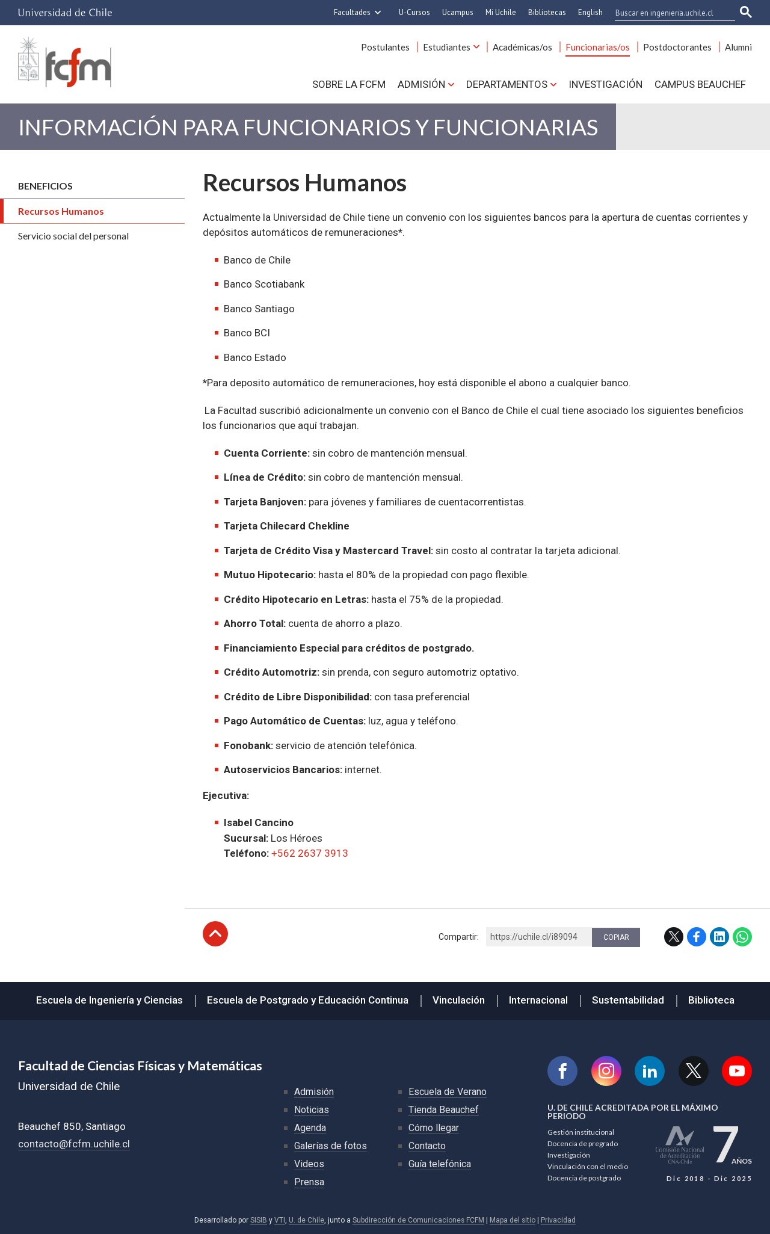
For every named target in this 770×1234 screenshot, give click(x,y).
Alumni (738, 47)
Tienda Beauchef (443, 1109)
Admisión (421, 84)
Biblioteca (711, 1000)
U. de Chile (306, 1220)
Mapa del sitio (512, 1220)
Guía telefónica (439, 1164)
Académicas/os (522, 47)
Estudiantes (446, 47)
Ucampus (457, 12)
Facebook (696, 937)
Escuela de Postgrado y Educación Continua (307, 1000)
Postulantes (385, 47)
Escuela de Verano (447, 1091)
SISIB (258, 1220)
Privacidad (558, 1220)
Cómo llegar (433, 1128)
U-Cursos (414, 12)
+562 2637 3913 (309, 853)
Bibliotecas (547, 12)
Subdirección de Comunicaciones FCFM (418, 1220)
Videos (309, 1164)
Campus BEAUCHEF (700, 84)
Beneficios (45, 185)
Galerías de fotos (330, 1146)
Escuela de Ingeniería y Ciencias (109, 1000)
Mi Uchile (500, 12)
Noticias (311, 1109)
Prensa (309, 1182)
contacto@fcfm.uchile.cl (74, 1144)
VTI (279, 1220)
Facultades (352, 12)
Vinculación (459, 1000)
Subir (215, 933)
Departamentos (506, 84)
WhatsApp (742, 937)
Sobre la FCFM (349, 84)
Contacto (427, 1146)
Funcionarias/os (597, 47)
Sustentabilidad (628, 1000)
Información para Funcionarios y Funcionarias (308, 126)
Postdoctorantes (677, 47)
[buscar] (668, 12)
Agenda (310, 1128)
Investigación (605, 84)
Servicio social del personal (73, 235)
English (590, 12)
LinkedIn (719, 936)
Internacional (538, 1000)
